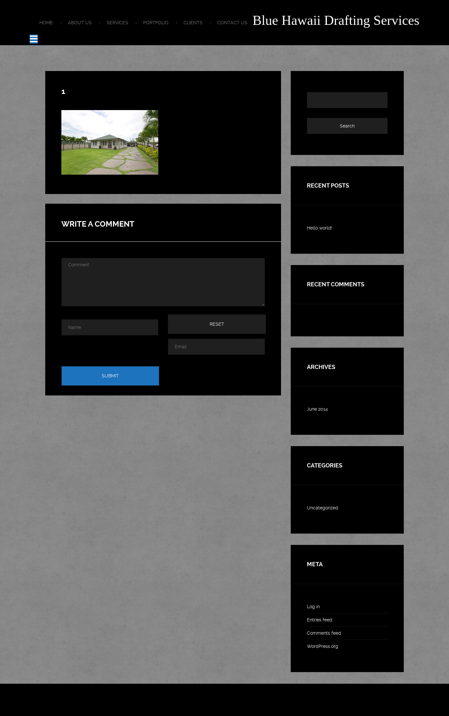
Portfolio (156, 22)
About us (80, 22)
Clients (193, 22)
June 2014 (317, 409)
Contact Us (232, 22)
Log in (313, 606)
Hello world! (319, 227)
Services (117, 22)
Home (46, 22)
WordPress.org (322, 646)
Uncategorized (322, 507)
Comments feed (324, 633)
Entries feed (319, 619)
